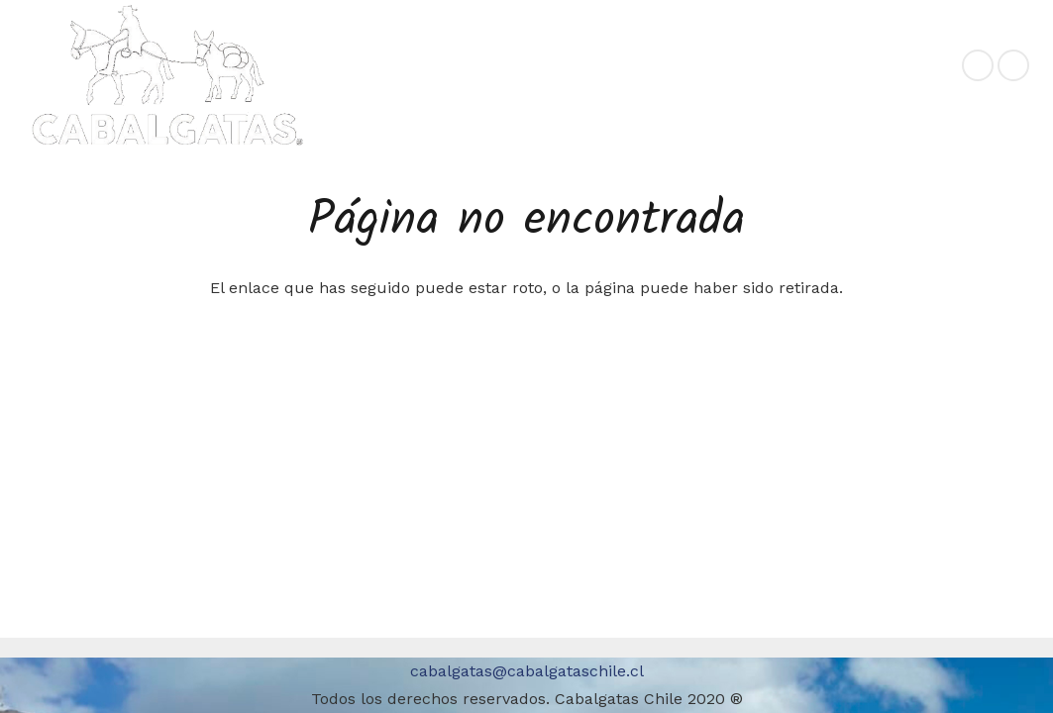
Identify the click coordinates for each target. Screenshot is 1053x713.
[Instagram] (1013, 65)
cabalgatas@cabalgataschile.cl (527, 671)
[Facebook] (978, 65)
